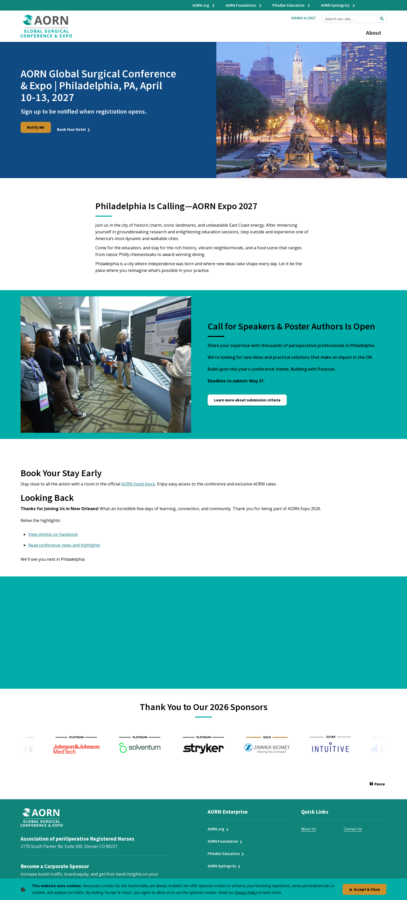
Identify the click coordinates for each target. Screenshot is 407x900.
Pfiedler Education (291, 5)
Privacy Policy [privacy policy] (246, 892)
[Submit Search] (381, 19)
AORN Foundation (244, 5)
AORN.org (203, 5)
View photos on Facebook (53, 530)
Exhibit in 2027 (303, 17)
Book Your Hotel (74, 127)
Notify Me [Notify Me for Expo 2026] (35, 127)
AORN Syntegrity (338, 5)
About (373, 32)
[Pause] (377, 780)
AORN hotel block (138, 480)
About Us (308, 825)
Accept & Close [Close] (364, 889)
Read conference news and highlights (64, 541)
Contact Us (353, 825)
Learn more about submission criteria (247, 395)
